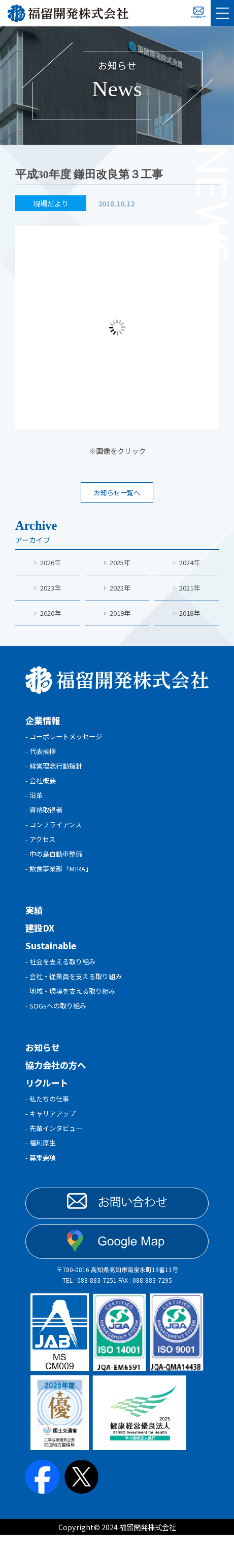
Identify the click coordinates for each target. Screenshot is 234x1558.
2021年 (190, 590)
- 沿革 (34, 803)
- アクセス (41, 851)
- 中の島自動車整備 (56, 866)
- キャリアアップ (52, 1133)
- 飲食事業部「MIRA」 (61, 882)
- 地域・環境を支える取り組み (73, 1007)
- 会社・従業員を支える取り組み (77, 992)
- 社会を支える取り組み (63, 976)
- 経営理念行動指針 (56, 772)
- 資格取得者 (45, 819)
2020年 (50, 616)
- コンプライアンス (55, 835)
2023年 (50, 590)
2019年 (120, 616)
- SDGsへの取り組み (57, 1023)
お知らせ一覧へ (117, 493)
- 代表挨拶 (41, 756)
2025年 (120, 564)
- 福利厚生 (41, 1164)
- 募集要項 (41, 1180)
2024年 (190, 564)
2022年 (120, 590)
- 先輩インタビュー (56, 1149)
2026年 (50, 564)
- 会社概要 (41, 788)
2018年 (190, 616)
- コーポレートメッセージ (66, 741)
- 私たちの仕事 (49, 1117)
